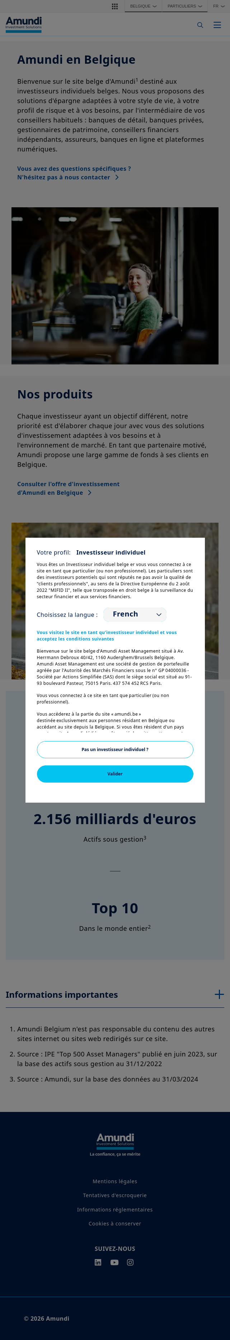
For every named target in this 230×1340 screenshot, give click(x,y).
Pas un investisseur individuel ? (114, 749)
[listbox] (134, 615)
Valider (114, 774)
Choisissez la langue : (67, 614)
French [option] (125, 614)
